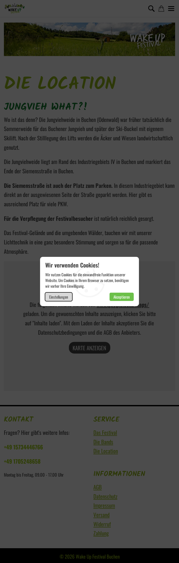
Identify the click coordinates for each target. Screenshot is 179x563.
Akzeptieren (121, 297)
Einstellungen (58, 297)
